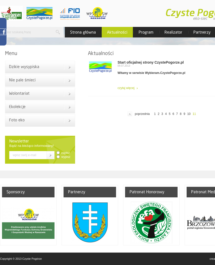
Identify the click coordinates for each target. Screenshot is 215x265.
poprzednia (142, 114)
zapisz (65, 153)
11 (194, 114)
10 (188, 114)
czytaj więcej (126, 88)
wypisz (65, 157)
